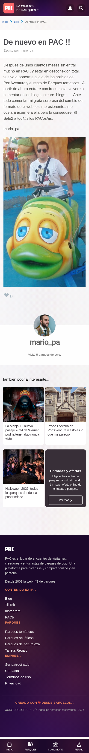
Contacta (12, 671)
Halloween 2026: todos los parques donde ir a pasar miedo (21, 492)
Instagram (13, 611)
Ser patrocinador (18, 664)
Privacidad (13, 683)
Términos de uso (18, 677)
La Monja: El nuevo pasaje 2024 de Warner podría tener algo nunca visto (22, 432)
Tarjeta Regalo (16, 650)
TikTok (10, 605)
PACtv (10, 617)
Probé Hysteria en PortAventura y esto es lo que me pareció (65, 430)
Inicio (5, 21)
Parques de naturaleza (22, 644)
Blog (16, 21)
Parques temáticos (19, 632)
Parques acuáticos (19, 638)
